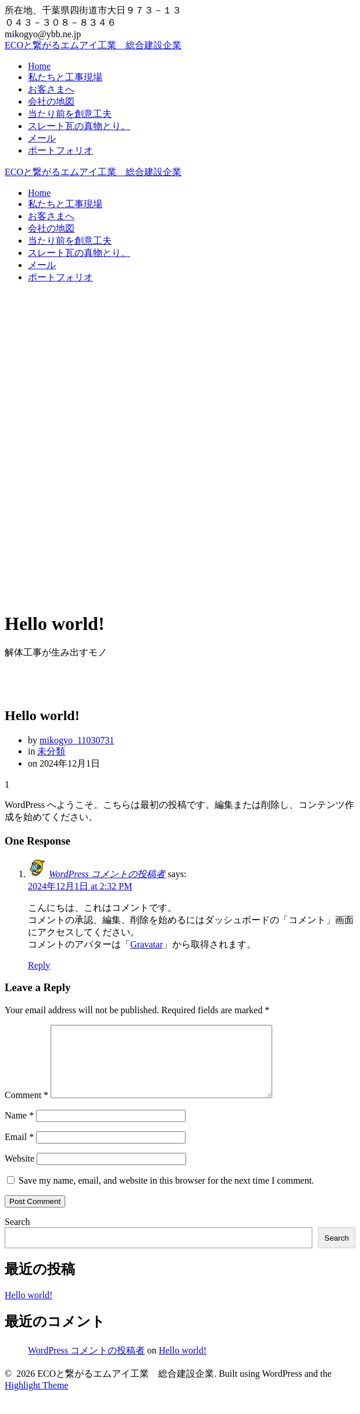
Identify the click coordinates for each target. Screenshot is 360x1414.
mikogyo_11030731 (77, 740)
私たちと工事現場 (65, 77)
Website (19, 1172)
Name (19, 1129)
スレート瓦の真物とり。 (79, 126)
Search (17, 1236)
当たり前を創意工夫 (70, 114)
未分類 (51, 751)
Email (19, 1151)
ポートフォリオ (60, 150)
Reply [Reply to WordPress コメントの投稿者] (39, 965)
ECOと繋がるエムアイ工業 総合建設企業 (93, 45)
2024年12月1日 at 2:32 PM (80, 886)
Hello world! (28, 1309)
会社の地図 (51, 101)
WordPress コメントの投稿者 (107, 874)
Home (39, 66)
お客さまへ (51, 89)
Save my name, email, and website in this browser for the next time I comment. (166, 1194)
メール (42, 138)
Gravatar (146, 944)
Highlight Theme (36, 1399)
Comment (26, 1109)
